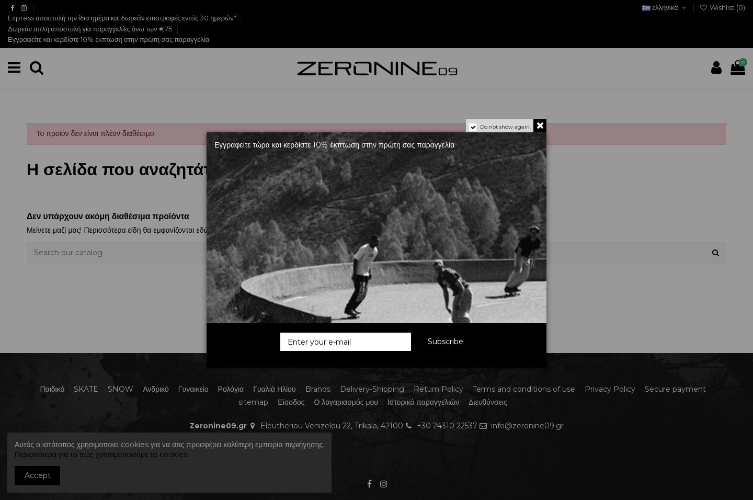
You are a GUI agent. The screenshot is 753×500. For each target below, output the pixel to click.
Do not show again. (505, 126)
